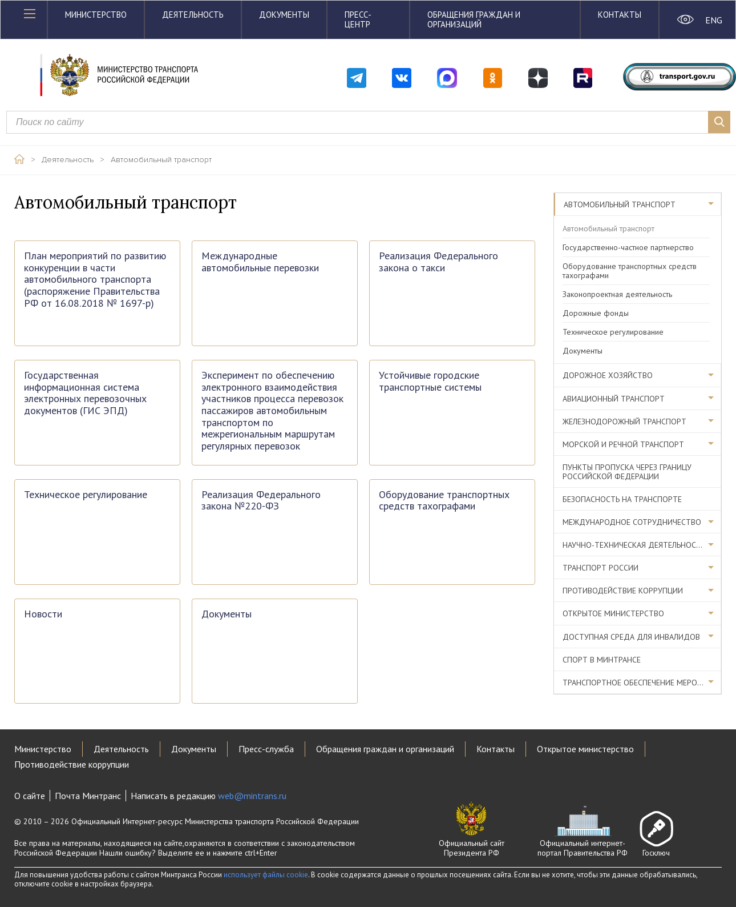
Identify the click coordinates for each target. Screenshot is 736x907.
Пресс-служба (266, 749)
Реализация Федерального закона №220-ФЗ (261, 500)
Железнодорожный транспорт (624, 421)
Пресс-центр (358, 19)
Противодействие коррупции (623, 590)
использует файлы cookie (266, 875)
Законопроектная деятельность (617, 294)
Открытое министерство (613, 613)
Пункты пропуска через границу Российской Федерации (627, 471)
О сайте (29, 795)
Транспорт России (600, 568)
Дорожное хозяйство (608, 375)
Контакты (619, 14)
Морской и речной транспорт (623, 444)
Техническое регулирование (85, 495)
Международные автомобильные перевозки (260, 262)
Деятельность (193, 14)
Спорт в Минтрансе (602, 660)
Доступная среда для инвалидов (631, 637)
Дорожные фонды (596, 313)
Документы (284, 14)
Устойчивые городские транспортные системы (430, 381)
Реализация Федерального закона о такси (438, 262)
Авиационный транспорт (614, 399)
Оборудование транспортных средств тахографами (444, 500)
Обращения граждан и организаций (473, 19)
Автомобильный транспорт (161, 159)
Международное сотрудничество (632, 522)
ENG (713, 20)
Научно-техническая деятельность (634, 545)
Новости (43, 614)
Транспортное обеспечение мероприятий (642, 682)
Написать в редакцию (208, 795)
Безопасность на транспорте (622, 499)
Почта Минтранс (88, 795)
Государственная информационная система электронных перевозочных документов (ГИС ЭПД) (85, 393)
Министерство (96, 14)
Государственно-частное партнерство (628, 247)
